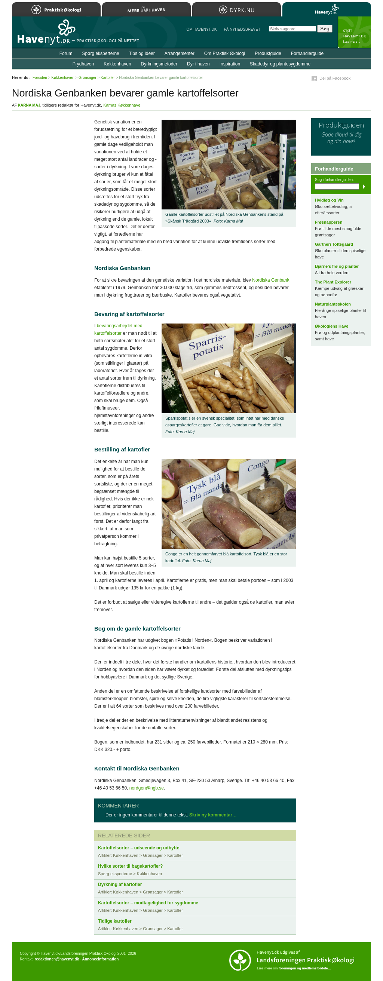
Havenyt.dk (326, 9)
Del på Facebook (334, 78)
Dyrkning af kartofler (120, 884)
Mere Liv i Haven (146, 9)
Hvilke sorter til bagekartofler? (130, 866)
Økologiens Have (331, 326)
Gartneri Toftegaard (334, 244)
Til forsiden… (44, 35)
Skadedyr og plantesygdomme (280, 64)
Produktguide (268, 53)
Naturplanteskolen (333, 304)
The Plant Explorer (333, 282)
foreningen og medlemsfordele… (305, 968)
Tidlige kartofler (115, 921)
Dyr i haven (198, 64)
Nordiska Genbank (270, 280)
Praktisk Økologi (56, 9)
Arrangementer (179, 53)
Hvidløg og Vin (329, 200)
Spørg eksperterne (100, 53)
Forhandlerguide (307, 53)
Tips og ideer (142, 53)
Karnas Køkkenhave (121, 105)
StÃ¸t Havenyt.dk (354, 32)
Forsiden (40, 78)
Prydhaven (83, 64)
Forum (66, 53)
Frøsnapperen (328, 222)
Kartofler (108, 78)
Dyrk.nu (236, 9)
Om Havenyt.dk (201, 29)
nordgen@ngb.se (146, 788)
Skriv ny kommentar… (213, 815)
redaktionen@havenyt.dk (56, 959)
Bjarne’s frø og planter (337, 266)
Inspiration (230, 64)
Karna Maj (29, 105)
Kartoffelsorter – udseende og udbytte (138, 847)
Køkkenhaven (117, 64)
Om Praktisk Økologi (224, 53)
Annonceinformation (100, 959)
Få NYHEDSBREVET (242, 29)
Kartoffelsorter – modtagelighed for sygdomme (148, 902)
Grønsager (87, 78)
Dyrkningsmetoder (159, 64)
